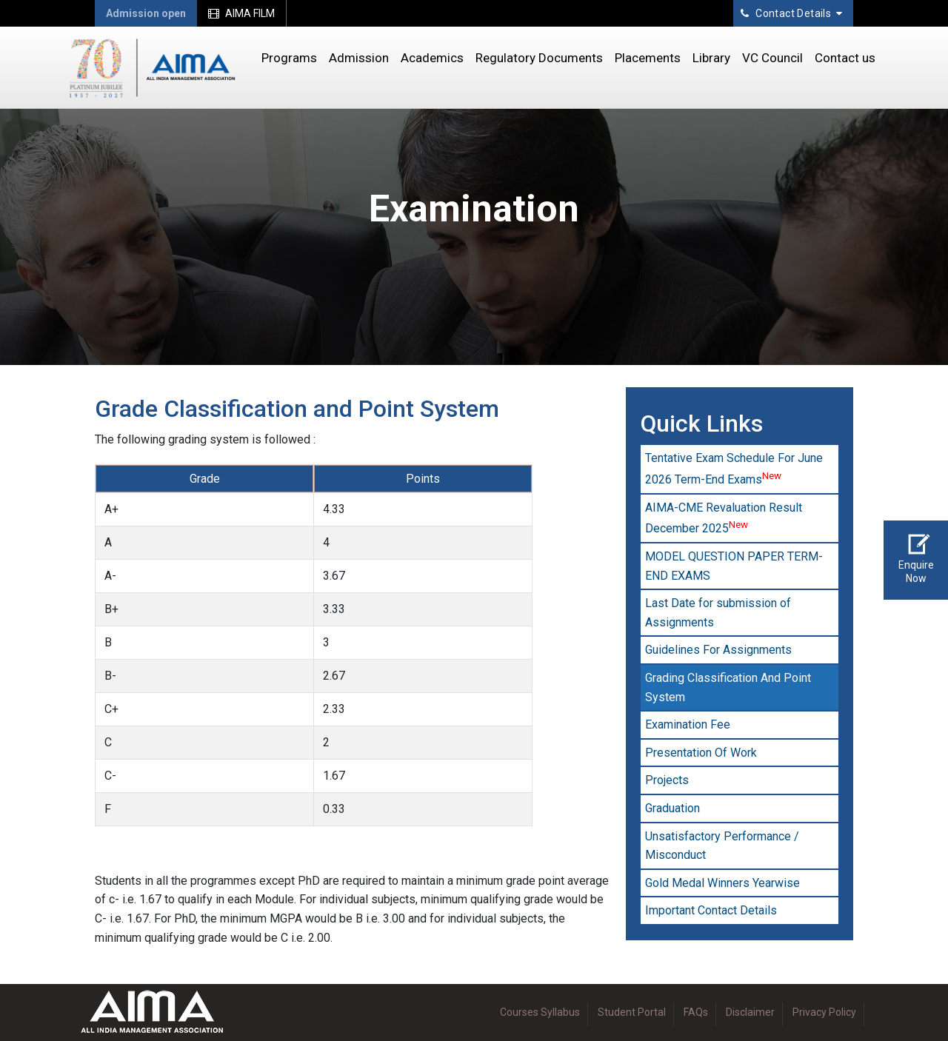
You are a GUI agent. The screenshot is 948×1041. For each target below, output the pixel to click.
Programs (289, 57)
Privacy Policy (824, 1012)
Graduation (672, 808)
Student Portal (632, 1012)
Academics (432, 57)
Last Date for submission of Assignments (718, 612)
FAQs (696, 1012)
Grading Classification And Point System (728, 687)
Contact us (845, 57)
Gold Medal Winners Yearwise (722, 883)
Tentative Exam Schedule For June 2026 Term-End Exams (734, 468)
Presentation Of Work (701, 753)
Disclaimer (750, 1012)
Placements (648, 57)
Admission (359, 57)
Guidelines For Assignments (718, 650)
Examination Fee (687, 724)
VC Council (772, 57)
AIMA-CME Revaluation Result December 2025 (723, 518)
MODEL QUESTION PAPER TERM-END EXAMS (734, 566)
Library (711, 57)
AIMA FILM (241, 13)
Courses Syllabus (540, 1012)
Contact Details (791, 13)
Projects (667, 780)
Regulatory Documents (539, 57)
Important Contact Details (711, 910)
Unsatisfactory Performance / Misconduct (722, 846)
